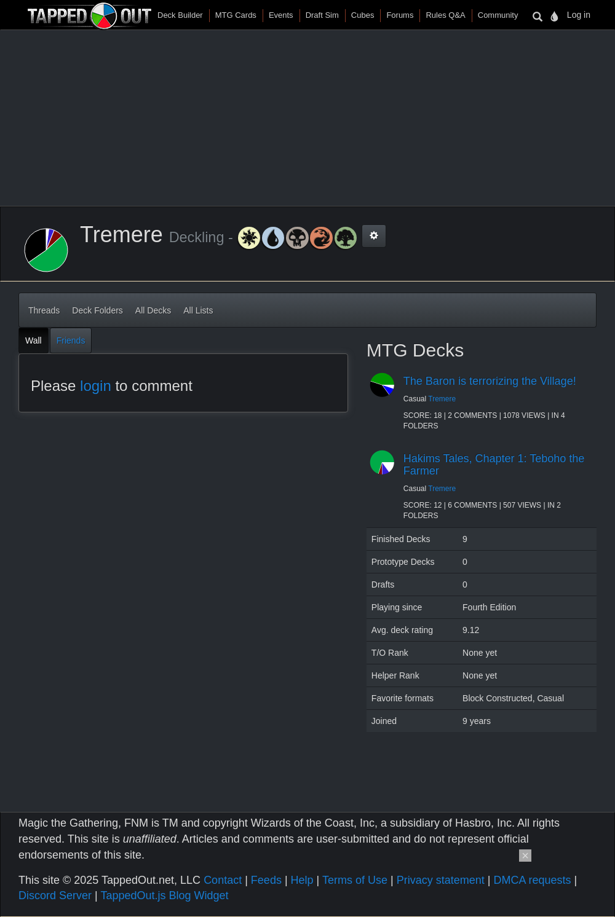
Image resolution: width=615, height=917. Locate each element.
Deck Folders (97, 310)
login (95, 385)
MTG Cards (235, 15)
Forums (399, 15)
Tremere (442, 399)
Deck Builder (180, 15)
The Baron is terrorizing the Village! (489, 381)
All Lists (198, 310)
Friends (71, 340)
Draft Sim (322, 15)
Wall (33, 340)
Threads (44, 310)
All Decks (153, 310)
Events (281, 15)
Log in (578, 15)
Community (498, 15)
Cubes (363, 15)
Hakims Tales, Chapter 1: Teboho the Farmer (494, 464)
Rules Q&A (445, 15)
